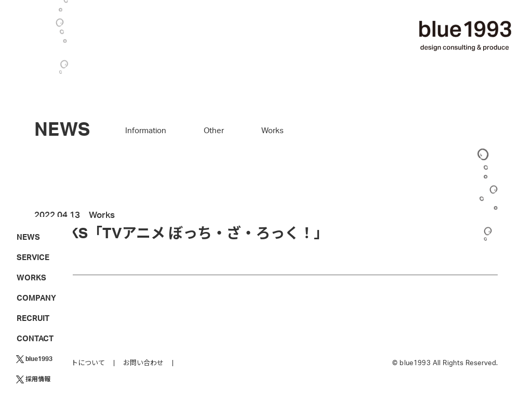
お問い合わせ (143, 363)
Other (214, 131)
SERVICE (33, 258)
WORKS (31, 278)
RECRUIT (33, 318)
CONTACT (35, 339)
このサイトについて (74, 363)
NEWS (28, 237)
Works (272, 131)
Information (145, 131)
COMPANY (36, 298)
